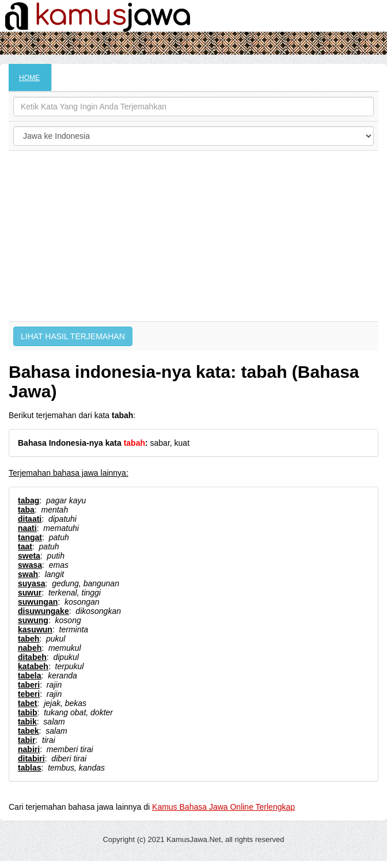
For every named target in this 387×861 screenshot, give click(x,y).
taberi (29, 684)
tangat (30, 537)
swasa (30, 565)
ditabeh (32, 657)
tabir (26, 740)
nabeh (29, 648)
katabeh (33, 666)
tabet (27, 703)
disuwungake (43, 611)
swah (28, 574)
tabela (29, 675)
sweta (29, 555)
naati (27, 528)
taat (25, 546)
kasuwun (35, 629)
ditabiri (31, 758)
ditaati (29, 519)
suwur (29, 592)
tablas (29, 767)
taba (26, 509)
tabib (27, 712)
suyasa (31, 583)
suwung (33, 620)
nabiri (29, 749)
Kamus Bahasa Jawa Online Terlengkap (223, 806)
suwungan (38, 601)
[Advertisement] (193, 236)
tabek (28, 730)
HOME (29, 78)
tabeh (28, 638)
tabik (27, 721)
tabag (28, 500)
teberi (29, 694)
